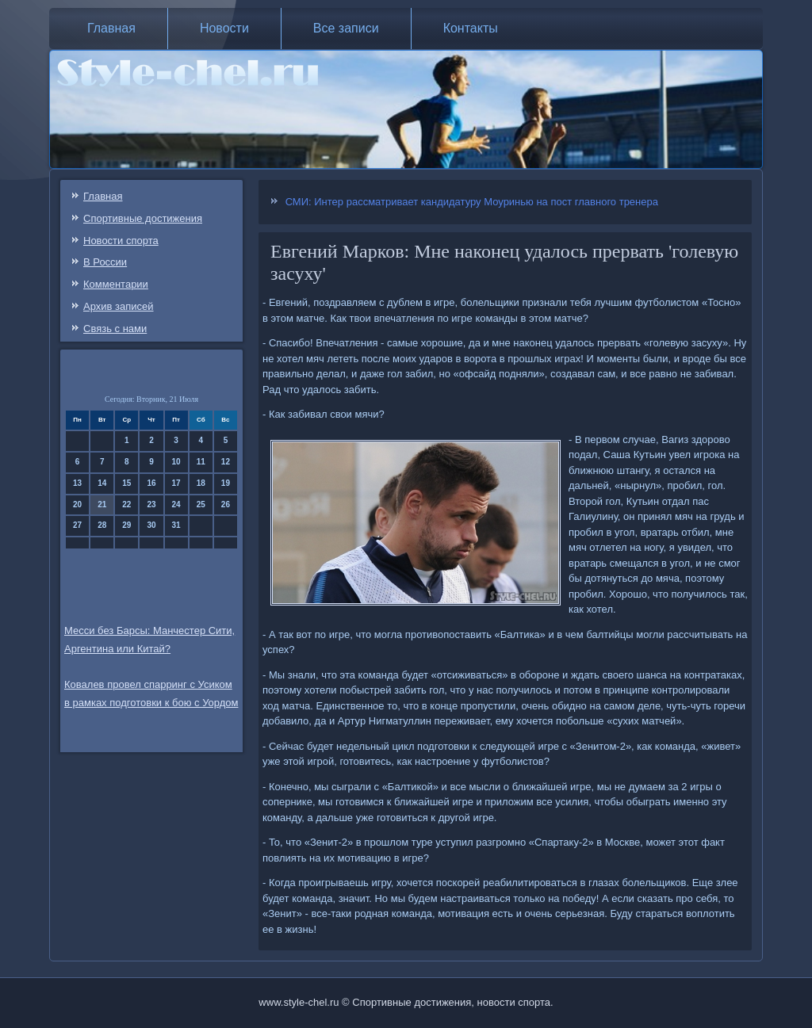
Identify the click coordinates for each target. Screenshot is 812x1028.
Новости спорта (121, 240)
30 (151, 525)
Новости (224, 28)
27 (77, 525)
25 (201, 504)
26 (225, 504)
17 (176, 483)
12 (225, 461)
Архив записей (118, 306)
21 (102, 504)
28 (102, 525)
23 (151, 504)
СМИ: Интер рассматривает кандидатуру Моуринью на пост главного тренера (471, 202)
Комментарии (115, 284)
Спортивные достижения (142, 218)
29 (126, 525)
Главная (111, 28)
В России (105, 262)
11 (201, 461)
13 (77, 483)
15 (126, 483)
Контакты (470, 28)
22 (126, 504)
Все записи (346, 28)
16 (151, 483)
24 (176, 504)
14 (102, 483)
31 (176, 525)
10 (176, 461)
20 (77, 504)
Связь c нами (115, 328)
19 (225, 483)
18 (201, 483)
